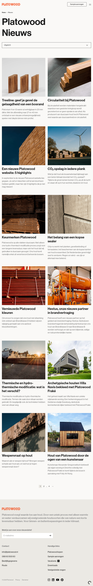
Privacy (17, 580)
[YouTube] (57, 579)
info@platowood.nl (10, 552)
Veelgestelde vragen (57, 570)
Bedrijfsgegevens (9, 561)
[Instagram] (49, 579)
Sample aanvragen (77, 4)
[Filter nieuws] (46, 45)
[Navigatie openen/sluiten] (90, 4)
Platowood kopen (55, 552)
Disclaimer (25, 580)
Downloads (52, 565)
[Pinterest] (62, 579)
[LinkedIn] (53, 579)
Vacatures (54, 561)
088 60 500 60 (8, 556)
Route (4, 565)
